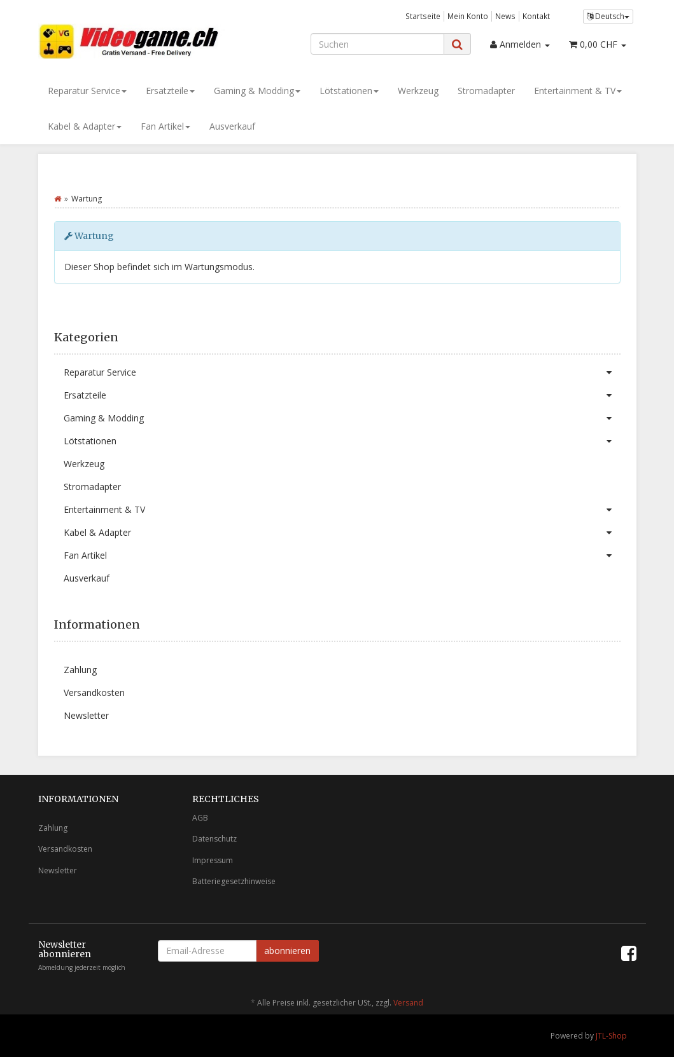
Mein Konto (467, 16)
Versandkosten (94, 692)
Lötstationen (349, 91)
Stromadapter (486, 91)
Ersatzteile (170, 91)
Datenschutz (214, 838)
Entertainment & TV (578, 91)
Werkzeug (418, 91)
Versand (408, 1002)
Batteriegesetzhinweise (234, 881)
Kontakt (536, 16)
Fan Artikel (165, 126)
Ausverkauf (232, 126)
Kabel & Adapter (85, 126)
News (505, 16)
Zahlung (80, 670)
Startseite (422, 16)
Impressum (212, 860)
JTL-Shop (611, 1035)
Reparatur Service (87, 91)
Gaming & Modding (257, 91)
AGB (200, 817)
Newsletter (86, 715)
